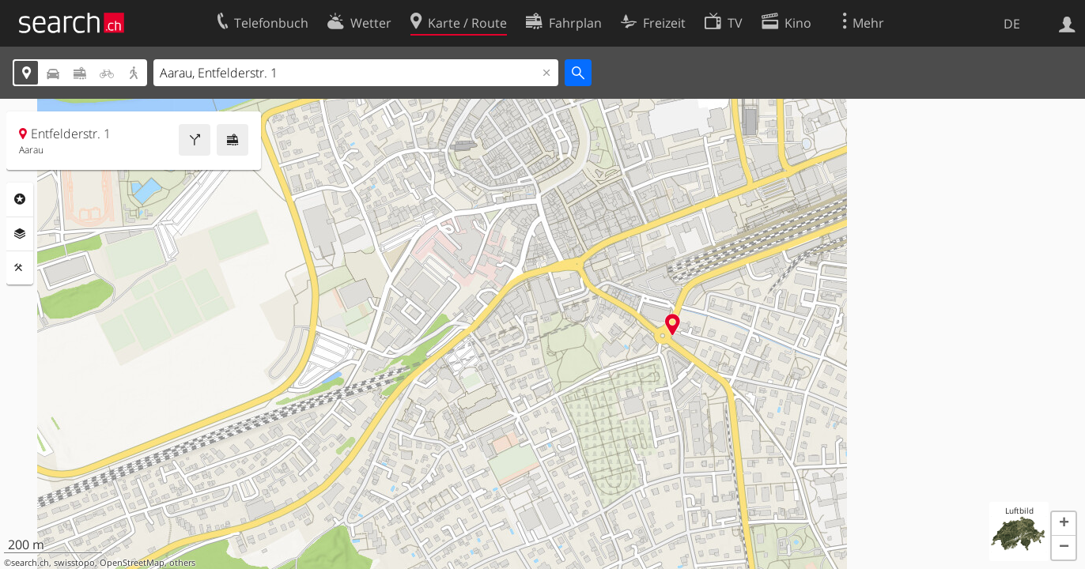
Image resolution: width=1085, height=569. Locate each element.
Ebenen (19, 234)
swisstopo (74, 562)
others (182, 562)
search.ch (30, 562)
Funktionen (19, 267)
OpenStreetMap (132, 562)
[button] (1064, 524)
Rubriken (19, 199)
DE (1012, 23)
